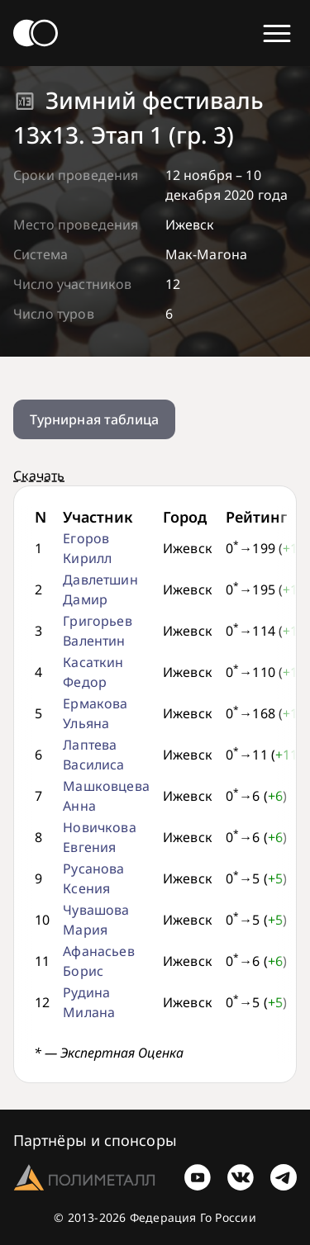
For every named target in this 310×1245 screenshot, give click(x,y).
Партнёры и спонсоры (95, 1140)
